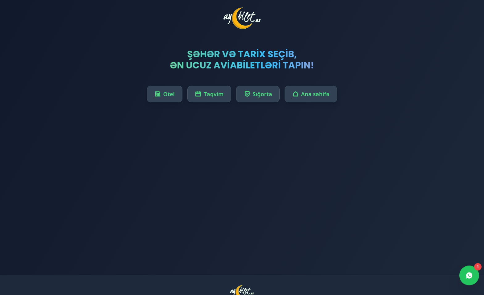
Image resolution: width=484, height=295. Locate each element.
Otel (165, 94)
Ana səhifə (310, 94)
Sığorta (258, 94)
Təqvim (209, 94)
